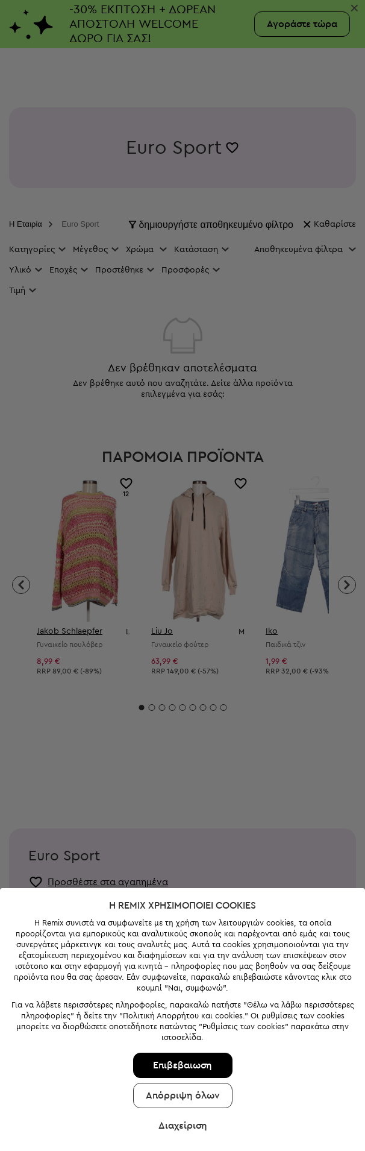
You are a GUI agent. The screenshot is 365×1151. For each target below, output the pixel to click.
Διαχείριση (182, 1068)
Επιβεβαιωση (182, 1008)
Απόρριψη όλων (183, 1038)
